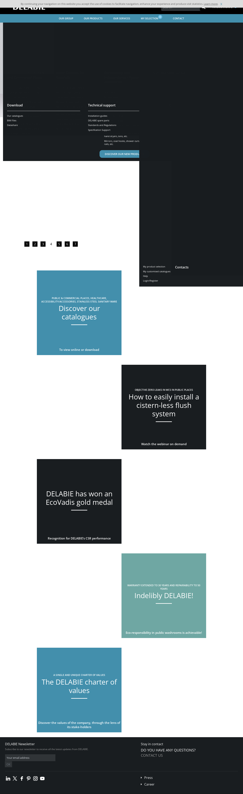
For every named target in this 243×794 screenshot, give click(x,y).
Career (149, 778)
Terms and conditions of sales (33, 791)
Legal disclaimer (61, 791)
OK (69, 758)
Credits (77, 791)
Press (148, 771)
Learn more (211, 4)
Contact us (152, 755)
